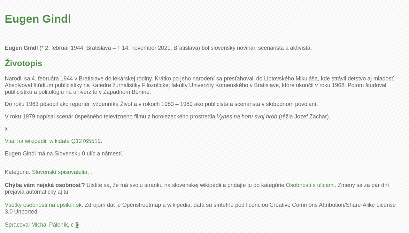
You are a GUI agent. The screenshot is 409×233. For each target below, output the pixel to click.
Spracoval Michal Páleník (36, 225)
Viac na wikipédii (25, 141)
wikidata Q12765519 (75, 141)
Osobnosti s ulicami (310, 185)
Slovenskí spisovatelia (59, 172)
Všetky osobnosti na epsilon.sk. (44, 205)
